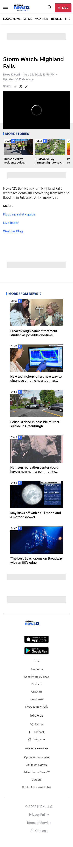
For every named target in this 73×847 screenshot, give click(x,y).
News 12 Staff (11, 74)
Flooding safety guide (19, 214)
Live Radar (10, 222)
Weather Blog (13, 231)
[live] (63, 7)
